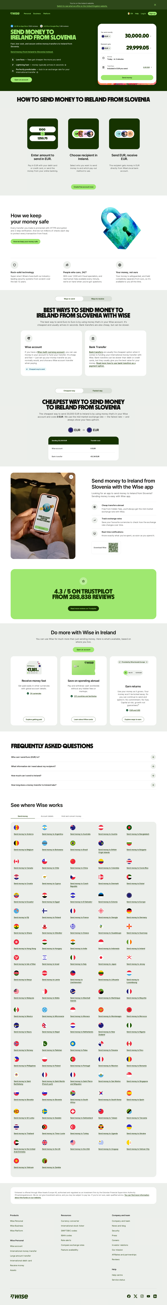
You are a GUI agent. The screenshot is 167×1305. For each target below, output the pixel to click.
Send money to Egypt (51, 902)
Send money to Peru (135, 1050)
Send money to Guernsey (137, 933)
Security (115, 1231)
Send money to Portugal (80, 1066)
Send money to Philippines (25, 1066)
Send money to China (79, 868)
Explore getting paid (34, 719)
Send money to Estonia (107, 902)
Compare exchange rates (72, 1245)
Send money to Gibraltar (52, 933)
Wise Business (16, 1226)
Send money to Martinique (109, 998)
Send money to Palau (79, 1050)
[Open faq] (83, 757)
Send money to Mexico (23, 1016)
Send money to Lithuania (108, 980)
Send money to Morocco (137, 1016)
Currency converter (70, 1221)
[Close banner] (155, 5)
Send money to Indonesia (108, 948)
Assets (13, 1270)
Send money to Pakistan (52, 1050)
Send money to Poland (51, 1066)
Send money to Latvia (51, 980)
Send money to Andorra (23, 834)
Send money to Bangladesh (138, 834)
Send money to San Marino (109, 1081)
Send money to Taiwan (107, 1118)
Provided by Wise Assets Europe (132, 662)
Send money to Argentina (52, 834)
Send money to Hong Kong (25, 948)
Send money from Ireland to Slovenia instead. (32, 52)
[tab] (69, 299)
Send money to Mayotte (136, 998)
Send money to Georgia (108, 917)
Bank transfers (96, 352)
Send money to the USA (80, 1149)
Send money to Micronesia (53, 1016)
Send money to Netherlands (81, 1032)
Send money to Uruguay (108, 1149)
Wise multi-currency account (51, 352)
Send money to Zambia (51, 1167)
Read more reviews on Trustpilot (83, 608)
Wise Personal (16, 1221)
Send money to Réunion (108, 1066)
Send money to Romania (137, 1066)
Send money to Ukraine (136, 1133)
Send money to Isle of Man (25, 964)
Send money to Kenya (23, 980)
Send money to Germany (137, 917)
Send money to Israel (50, 964)
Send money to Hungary (52, 948)
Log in (143, 13)
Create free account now (83, 187)
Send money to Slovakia (24, 1100)
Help (137, 13)
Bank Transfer (97, 347)
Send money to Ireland (136, 948)
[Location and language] (130, 13)
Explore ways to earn (133, 719)
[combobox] (106, 36)
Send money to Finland (51, 917)
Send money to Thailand (24, 1133)
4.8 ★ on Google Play (56, 26)
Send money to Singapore (137, 1081)
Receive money (17, 1265)
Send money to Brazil (79, 850)
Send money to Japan (107, 964)
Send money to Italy (78, 964)
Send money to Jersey (136, 964)
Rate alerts (66, 1240)
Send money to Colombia (108, 868)
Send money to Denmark (108, 883)
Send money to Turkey (79, 1133)
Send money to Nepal (51, 1032)
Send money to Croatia (23, 883)
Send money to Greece (79, 933)
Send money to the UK (51, 1149)
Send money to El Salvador (81, 902)
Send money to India (78, 948)
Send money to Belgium (23, 850)
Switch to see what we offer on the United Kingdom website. (82, 6)
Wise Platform (16, 1231)
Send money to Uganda (108, 1133)
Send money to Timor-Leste (53, 1133)
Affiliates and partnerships (124, 1255)
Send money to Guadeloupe (109, 933)
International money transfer (23, 1251)
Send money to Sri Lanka (24, 1118)
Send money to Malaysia (24, 998)
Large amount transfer (20, 1256)
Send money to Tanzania (137, 1118)
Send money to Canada (23, 868)
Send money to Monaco (80, 1016)
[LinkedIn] (155, 1297)
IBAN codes (66, 1235)
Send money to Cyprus (51, 883)
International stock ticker (72, 1226)
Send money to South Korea (109, 1100)
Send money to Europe (136, 902)
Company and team (121, 1221)
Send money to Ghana (23, 933)
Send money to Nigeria (136, 1032)
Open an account (21, 80)
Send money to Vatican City (138, 1149)
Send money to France (79, 917)
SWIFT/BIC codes (69, 1231)
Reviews (116, 1259)
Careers (115, 1240)
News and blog (119, 1226)
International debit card (21, 1261)
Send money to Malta (51, 998)
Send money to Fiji (21, 917)
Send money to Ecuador (24, 902)
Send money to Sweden (51, 1118)
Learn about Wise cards (83, 719)
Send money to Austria (107, 834)
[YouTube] (148, 1297)
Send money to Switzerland (81, 1118)
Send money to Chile (50, 868)
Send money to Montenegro (109, 1016)
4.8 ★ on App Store (26, 26)
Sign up (152, 13)
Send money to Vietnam (24, 1167)
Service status (118, 1280)
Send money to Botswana (52, 850)
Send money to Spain (135, 1100)
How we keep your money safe (25, 241)
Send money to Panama (108, 1050)
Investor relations (120, 1245)
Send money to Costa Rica (137, 868)
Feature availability (69, 1250)
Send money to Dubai (135, 883)
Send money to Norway (23, 1050)
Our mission (117, 1250)
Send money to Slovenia (52, 1100)
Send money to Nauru (23, 1032)
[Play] (71, 477)
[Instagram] (142, 1297)
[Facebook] (129, 1297)
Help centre (117, 1275)
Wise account (16, 1246)
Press (114, 1235)
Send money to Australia (80, 834)
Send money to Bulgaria (136, 850)
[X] (135, 1297)
